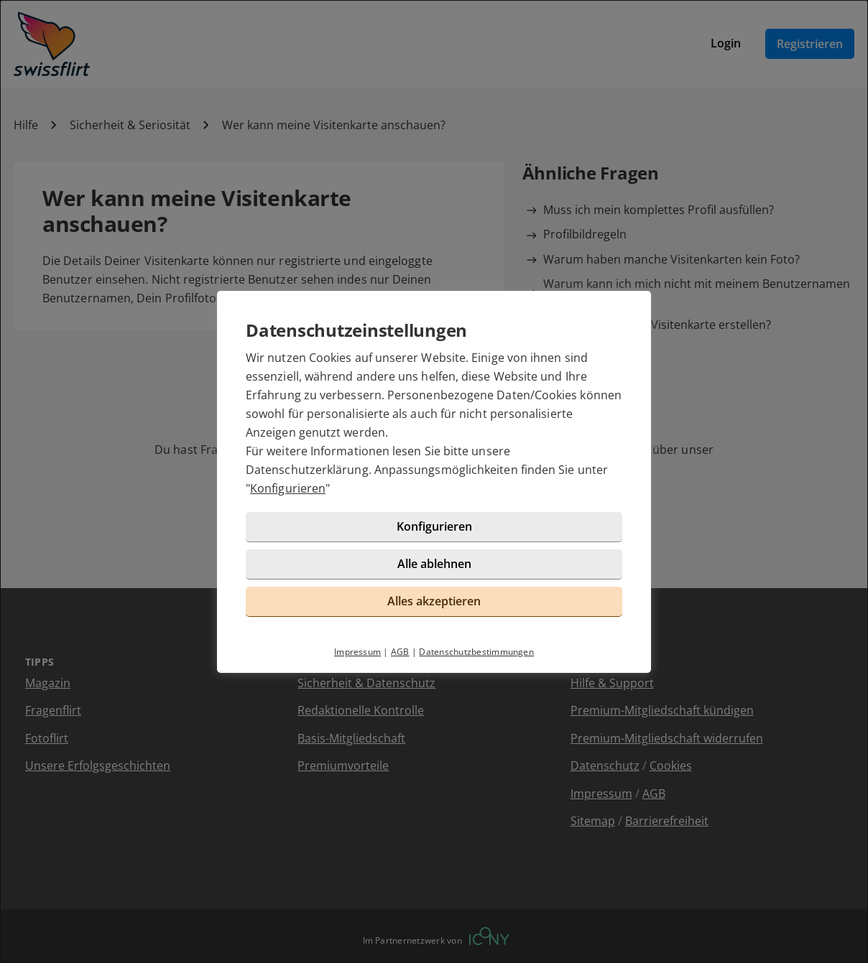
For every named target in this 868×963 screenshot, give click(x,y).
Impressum (357, 652)
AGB (400, 652)
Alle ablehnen (434, 564)
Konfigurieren (288, 488)
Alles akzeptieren (434, 601)
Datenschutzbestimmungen (476, 652)
